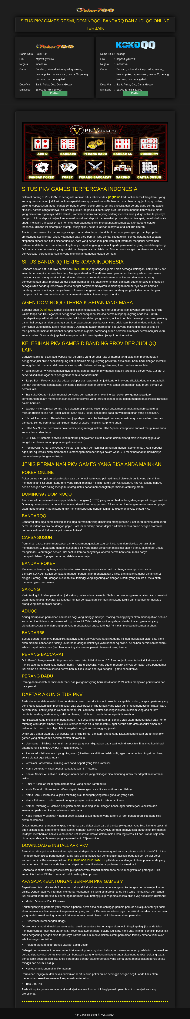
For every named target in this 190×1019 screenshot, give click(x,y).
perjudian (114, 197)
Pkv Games (80, 269)
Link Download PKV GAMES (85, 860)
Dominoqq (46, 309)
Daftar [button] (54, 93)
